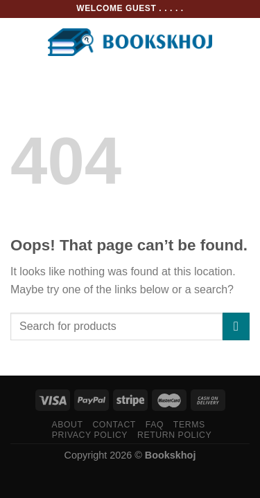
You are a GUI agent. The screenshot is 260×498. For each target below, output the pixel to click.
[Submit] (236, 326)
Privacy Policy (90, 435)
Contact (114, 425)
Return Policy (174, 435)
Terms (189, 425)
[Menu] (18, 42)
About (67, 425)
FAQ (155, 425)
